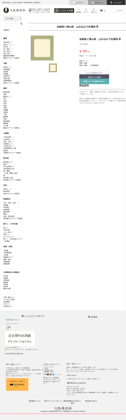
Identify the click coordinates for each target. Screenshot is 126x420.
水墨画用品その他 (9, 148)
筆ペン (5, 228)
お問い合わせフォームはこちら (76, 383)
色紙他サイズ (8, 257)
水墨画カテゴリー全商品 (12, 153)
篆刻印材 (6, 92)
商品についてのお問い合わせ (94, 81)
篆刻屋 (5, 282)
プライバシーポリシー (54, 401)
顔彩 (5, 164)
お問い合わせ (96, 2)
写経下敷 (6, 78)
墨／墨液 (6, 171)
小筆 (5, 114)
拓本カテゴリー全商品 (11, 194)
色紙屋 (5, 278)
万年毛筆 (6, 230)
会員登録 (6, 302)
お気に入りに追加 (94, 77)
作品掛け (6, 207)
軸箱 (5, 214)
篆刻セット (7, 96)
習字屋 (5, 276)
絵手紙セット (8, 162)
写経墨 (5, 74)
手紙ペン (6, 234)
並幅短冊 (6, 264)
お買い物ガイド (78, 2)
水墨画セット (8, 144)
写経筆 (5, 72)
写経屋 (5, 284)
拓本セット (7, 189)
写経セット (7, 67)
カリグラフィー (9, 237)
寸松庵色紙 (94, 65)
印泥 (5, 101)
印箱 (5, 94)
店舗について (35, 401)
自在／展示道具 (9, 216)
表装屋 (5, 286)
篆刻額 (5, 123)
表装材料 (6, 210)
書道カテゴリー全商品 (11, 58)
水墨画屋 (6, 280)
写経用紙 (6, 69)
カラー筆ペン (8, 232)
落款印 (5, 150)
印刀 (5, 99)
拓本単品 (6, 191)
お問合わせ (7, 306)
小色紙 (5, 255)
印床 (5, 103)
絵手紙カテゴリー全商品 (12, 180)
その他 (5, 126)
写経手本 (6, 76)
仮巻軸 (5, 205)
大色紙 (5, 250)
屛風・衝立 (7, 259)
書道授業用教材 (9, 56)
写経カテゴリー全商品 (11, 83)
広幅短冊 (6, 262)
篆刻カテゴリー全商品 (11, 128)
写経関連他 (7, 81)
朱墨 (5, 105)
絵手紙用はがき (9, 169)
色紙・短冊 (83, 63)
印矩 (5, 119)
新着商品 (6, 30)
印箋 (5, 108)
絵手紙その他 (8, 178)
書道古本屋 (7, 288)
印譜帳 (5, 110)
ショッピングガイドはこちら (14, 353)
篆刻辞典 (6, 121)
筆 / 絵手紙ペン (8, 166)
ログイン (6, 304)
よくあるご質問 (115, 2)
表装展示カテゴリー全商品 (12, 218)
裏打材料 (6, 212)
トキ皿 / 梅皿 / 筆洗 (10, 173)
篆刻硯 (5, 117)
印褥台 (5, 112)
